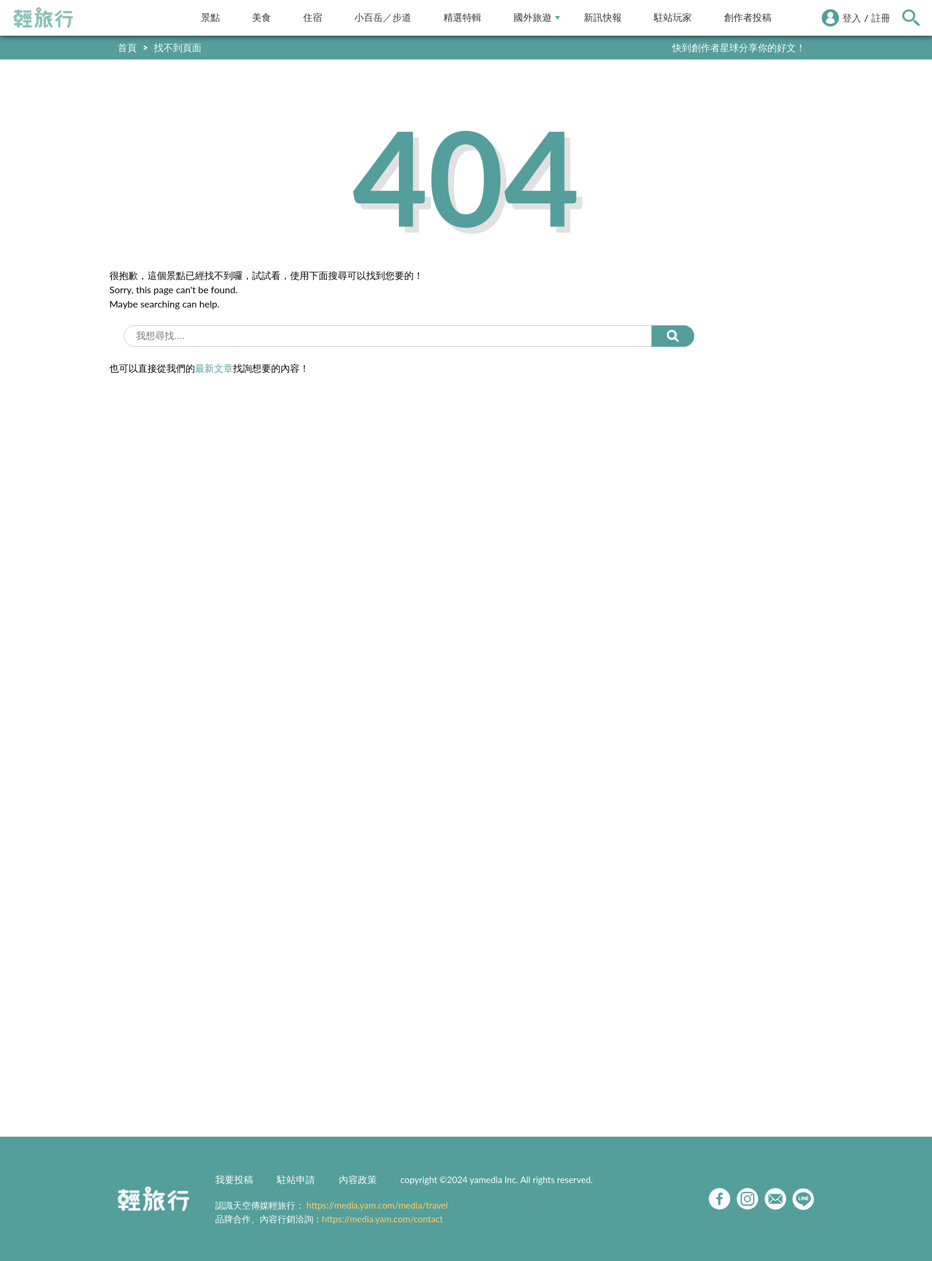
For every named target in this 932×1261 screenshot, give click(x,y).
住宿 (312, 17)
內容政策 (358, 1179)
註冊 (880, 17)
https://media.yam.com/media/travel (377, 1205)
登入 (851, 17)
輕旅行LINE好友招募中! (756, 47)
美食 (261, 17)
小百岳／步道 (382, 17)
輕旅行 (43, 18)
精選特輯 (462, 17)
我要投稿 (234, 1179)
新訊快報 (603, 17)
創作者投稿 (748, 17)
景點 (210, 17)
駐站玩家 (673, 17)
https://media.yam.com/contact (382, 1218)
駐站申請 (296, 1179)
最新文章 (214, 368)
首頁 (127, 47)
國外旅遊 (537, 17)
